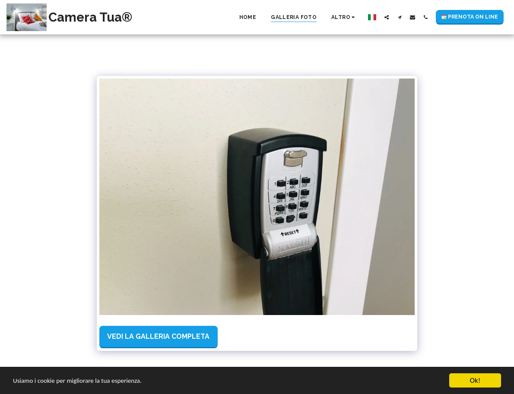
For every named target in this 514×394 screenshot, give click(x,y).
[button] (387, 17)
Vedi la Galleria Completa (158, 336)
